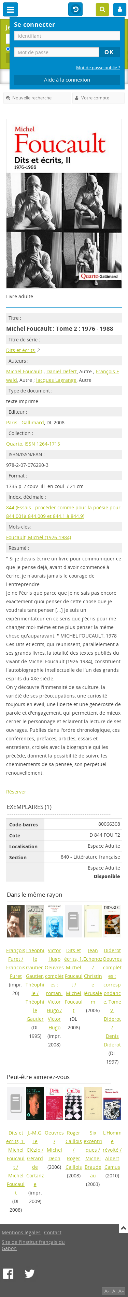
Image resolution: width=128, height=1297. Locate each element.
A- (106, 1291)
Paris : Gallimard (25, 422)
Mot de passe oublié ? (98, 68)
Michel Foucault (24, 371)
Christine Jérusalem (93, 989)
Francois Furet (15, 971)
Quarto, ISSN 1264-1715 (33, 443)
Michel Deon (54, 1154)
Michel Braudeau (93, 1167)
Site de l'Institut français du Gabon (33, 1245)
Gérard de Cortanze (35, 1171)
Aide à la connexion (67, 79)
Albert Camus (112, 1162)
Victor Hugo (54, 1023)
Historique (75, 9)
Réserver (16, 791)
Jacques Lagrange (56, 380)
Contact (52, 1232)
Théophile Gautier (35, 1010)
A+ (121, 1291)
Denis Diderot (112, 1040)
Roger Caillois (74, 1162)
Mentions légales (21, 1232)
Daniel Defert (61, 371)
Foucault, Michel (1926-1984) (38, 537)
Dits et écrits (20, 350)
